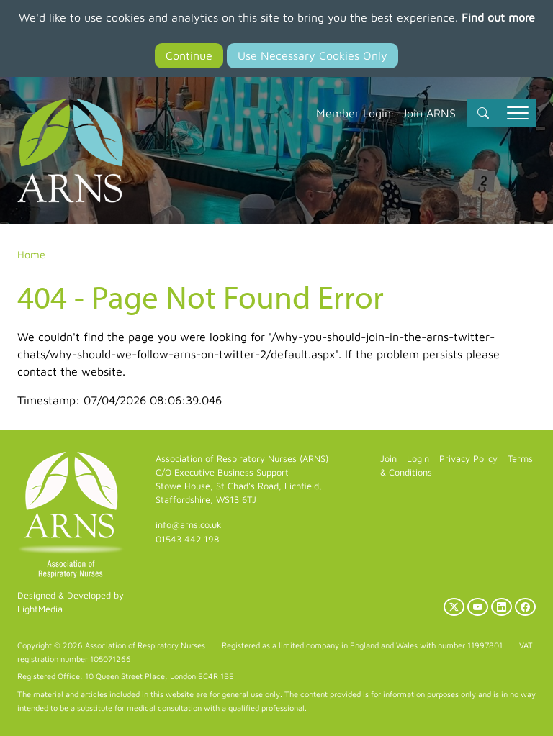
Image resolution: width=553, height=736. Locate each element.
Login (418, 458)
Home (31, 254)
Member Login (353, 112)
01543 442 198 (187, 539)
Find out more (498, 17)
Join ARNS (429, 112)
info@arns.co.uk (189, 524)
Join (388, 458)
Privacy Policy (468, 458)
